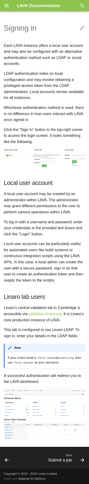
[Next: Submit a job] (65, 458)
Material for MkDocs (32, 478)
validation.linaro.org (44, 314)
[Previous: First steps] (7, 458)
